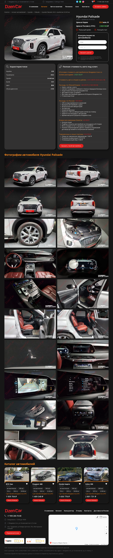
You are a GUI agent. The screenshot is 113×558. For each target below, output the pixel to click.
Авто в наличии (56, 7)
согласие (83, 59)
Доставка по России (101, 511)
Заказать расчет (86, 53)
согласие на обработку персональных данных (48, 553)
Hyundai (30, 12)
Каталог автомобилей (19, 12)
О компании (33, 7)
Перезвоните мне (13, 533)
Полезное (68, 7)
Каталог (44, 7)
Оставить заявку (100, 7)
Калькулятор (69, 511)
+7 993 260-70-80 (103, 2)
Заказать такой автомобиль (71, 146)
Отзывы (79, 511)
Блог (77, 7)
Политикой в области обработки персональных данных (91, 57)
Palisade (37, 12)
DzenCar (7, 12)
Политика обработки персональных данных (18, 553)
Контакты (85, 7)
